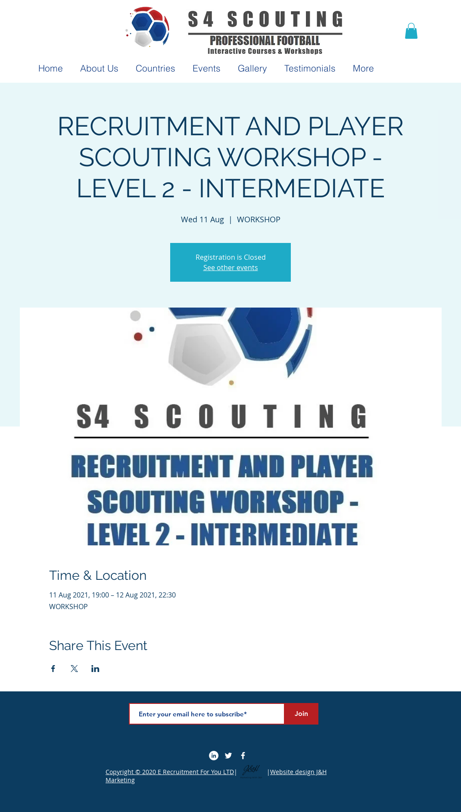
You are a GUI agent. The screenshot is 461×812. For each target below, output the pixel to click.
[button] (411, 31)
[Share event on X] (74, 668)
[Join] (301, 714)
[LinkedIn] (213, 755)
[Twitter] (228, 755)
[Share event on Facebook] (53, 668)
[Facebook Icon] (243, 755)
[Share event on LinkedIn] (95, 668)
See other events (230, 267)
